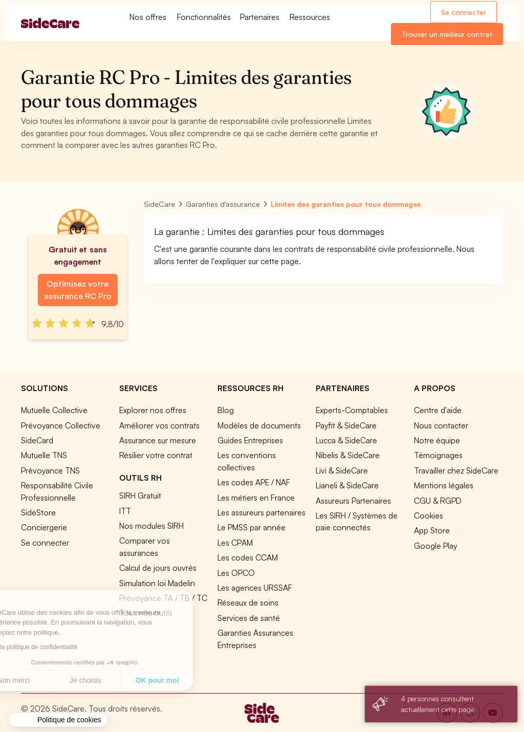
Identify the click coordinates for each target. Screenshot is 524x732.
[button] (58, 720)
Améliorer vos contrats (159, 425)
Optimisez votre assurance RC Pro (78, 289)
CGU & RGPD (438, 501)
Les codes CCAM (247, 557)
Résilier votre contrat (155, 455)
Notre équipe (437, 440)
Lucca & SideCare (346, 440)
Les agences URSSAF (254, 588)
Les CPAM (235, 542)
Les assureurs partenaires (261, 512)
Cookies (428, 515)
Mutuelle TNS (44, 455)
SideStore (38, 512)
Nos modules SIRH (151, 526)
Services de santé (248, 618)
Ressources (310, 17)
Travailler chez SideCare (456, 470)
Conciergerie (44, 527)
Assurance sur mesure (157, 440)
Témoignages (438, 455)
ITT (125, 511)
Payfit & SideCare (346, 425)
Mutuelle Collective (54, 410)
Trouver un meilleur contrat (447, 34)
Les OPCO (236, 573)
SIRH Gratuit (140, 495)
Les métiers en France (256, 497)
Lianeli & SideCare (347, 485)
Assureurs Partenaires (353, 501)
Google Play (435, 546)
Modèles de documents (259, 425)
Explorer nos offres (152, 410)
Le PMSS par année (251, 527)
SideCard (37, 440)
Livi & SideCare (342, 470)
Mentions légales (443, 485)
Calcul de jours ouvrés (157, 568)
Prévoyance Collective (60, 425)
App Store (432, 530)
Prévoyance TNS (50, 470)
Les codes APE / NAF (253, 482)
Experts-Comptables (352, 410)
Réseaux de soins (247, 602)
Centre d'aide (438, 410)
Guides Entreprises (250, 440)
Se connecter (463, 12)
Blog (225, 410)
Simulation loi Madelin (157, 583)
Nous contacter (441, 425)
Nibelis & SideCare (348, 455)
